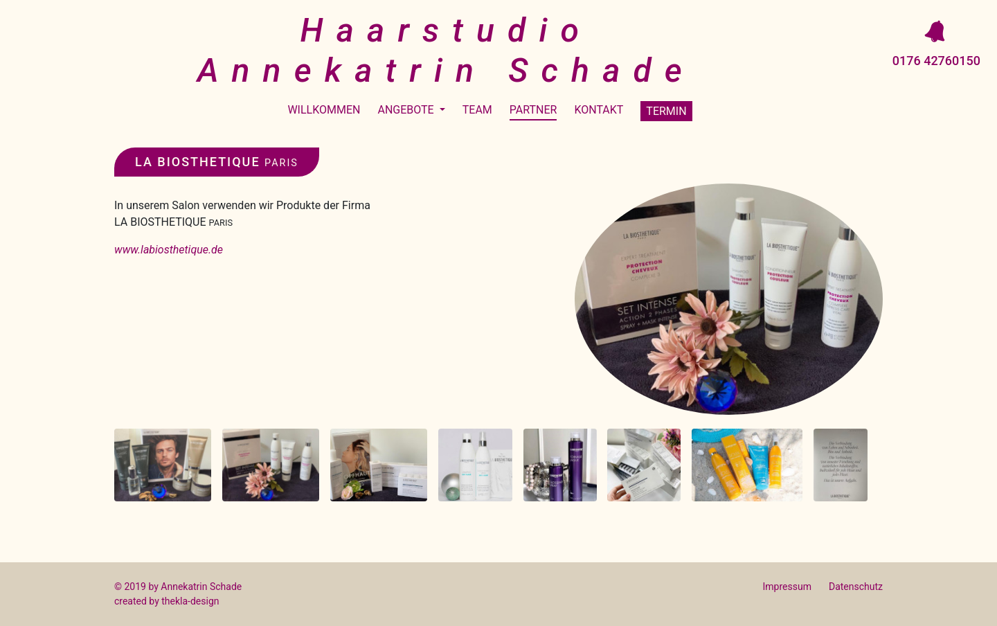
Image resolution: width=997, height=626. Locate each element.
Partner (533, 109)
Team (477, 109)
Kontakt (598, 109)
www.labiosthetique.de (168, 249)
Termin (666, 111)
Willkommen (323, 109)
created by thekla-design (166, 601)
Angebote (406, 109)
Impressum (787, 586)
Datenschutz (856, 586)
